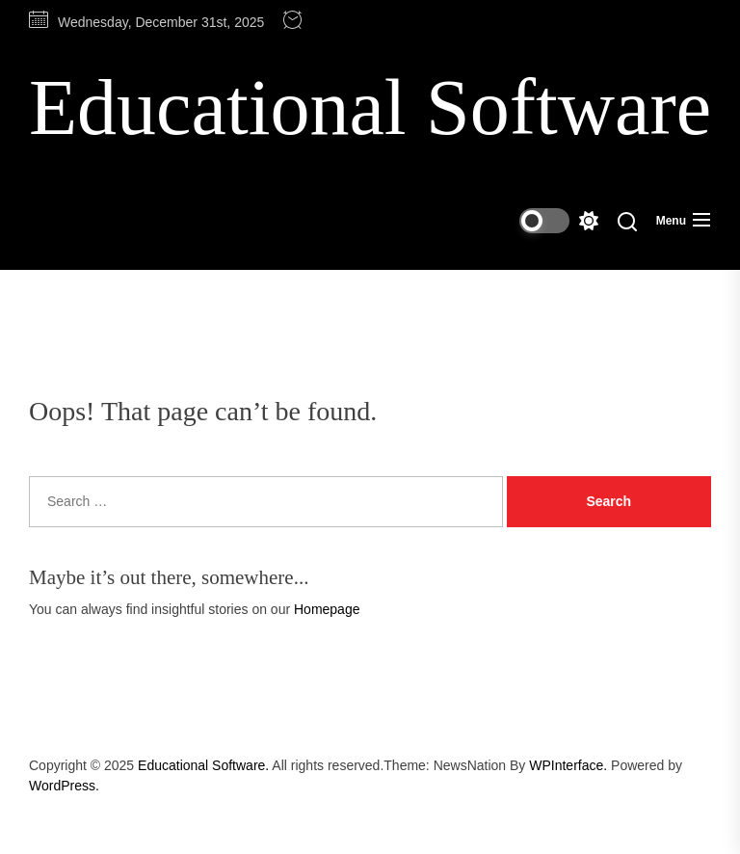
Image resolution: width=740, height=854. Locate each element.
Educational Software (370, 107)
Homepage (327, 609)
